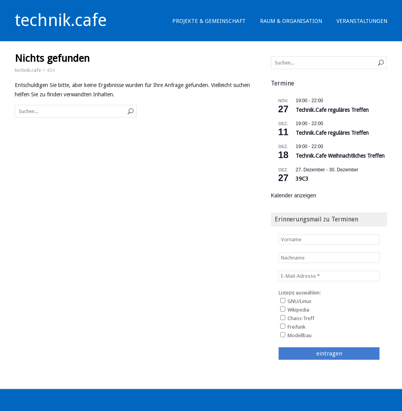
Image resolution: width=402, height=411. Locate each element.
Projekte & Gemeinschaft (209, 21)
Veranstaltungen (361, 21)
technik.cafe (61, 20)
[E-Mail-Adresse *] (329, 276)
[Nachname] (329, 258)
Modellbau (296, 335)
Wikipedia (294, 310)
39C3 (302, 179)
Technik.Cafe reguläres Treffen (332, 110)
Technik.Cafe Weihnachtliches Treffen (340, 156)
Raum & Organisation (291, 21)
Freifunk (292, 327)
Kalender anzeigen (293, 195)
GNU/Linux (296, 301)
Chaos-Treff (297, 318)
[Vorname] (329, 239)
